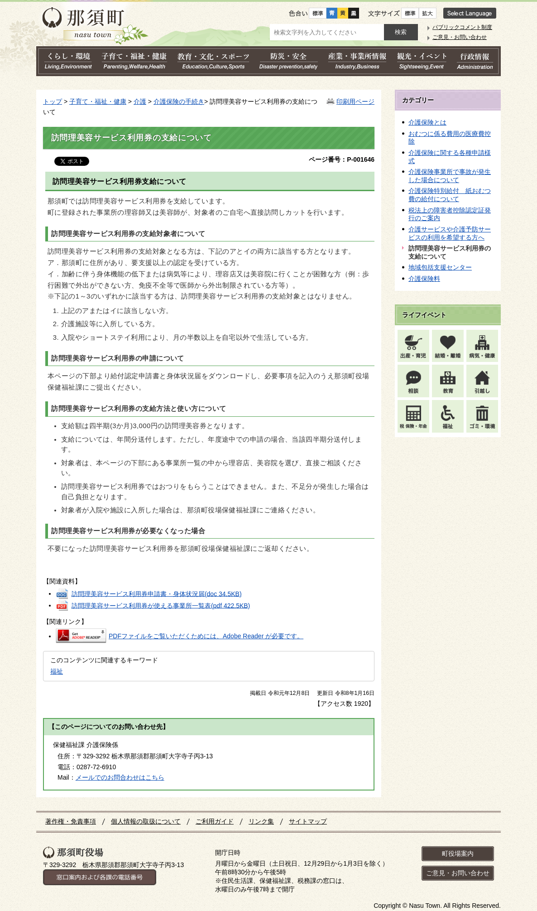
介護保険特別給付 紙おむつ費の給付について (449, 194)
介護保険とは (427, 122)
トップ (52, 101)
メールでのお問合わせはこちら (120, 777)
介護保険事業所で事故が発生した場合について (449, 175)
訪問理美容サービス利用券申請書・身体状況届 (157, 593)
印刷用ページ (355, 101)
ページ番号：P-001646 (341, 159)
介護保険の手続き (178, 101)
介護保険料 (424, 278)
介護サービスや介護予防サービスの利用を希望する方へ (449, 233)
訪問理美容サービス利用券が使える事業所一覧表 (161, 605)
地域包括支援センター (440, 267)
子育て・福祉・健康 (97, 101)
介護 (140, 101)
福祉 (56, 671)
